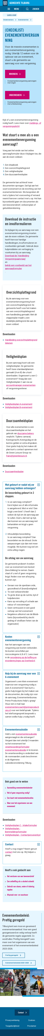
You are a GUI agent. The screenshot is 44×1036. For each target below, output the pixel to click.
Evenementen (23, 20)
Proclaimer (31, 1026)
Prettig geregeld (11, 955)
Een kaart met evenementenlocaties (20, 798)
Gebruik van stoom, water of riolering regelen (20, 888)
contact (8, 852)
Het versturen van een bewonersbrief (20, 876)
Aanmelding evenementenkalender (19, 787)
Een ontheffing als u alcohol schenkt (20, 881)
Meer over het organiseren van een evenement (19, 804)
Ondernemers (8, 20)
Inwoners (13, 74)
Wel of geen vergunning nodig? (18, 793)
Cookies (31, 1020)
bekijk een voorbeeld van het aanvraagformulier (18, 267)
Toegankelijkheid (12, 1026)
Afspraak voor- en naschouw (17, 895)
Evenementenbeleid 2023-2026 (17, 963)
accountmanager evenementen (21, 385)
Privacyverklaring (12, 1020)
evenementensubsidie (26, 734)
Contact (21, 1012)
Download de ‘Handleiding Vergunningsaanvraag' (17, 257)
